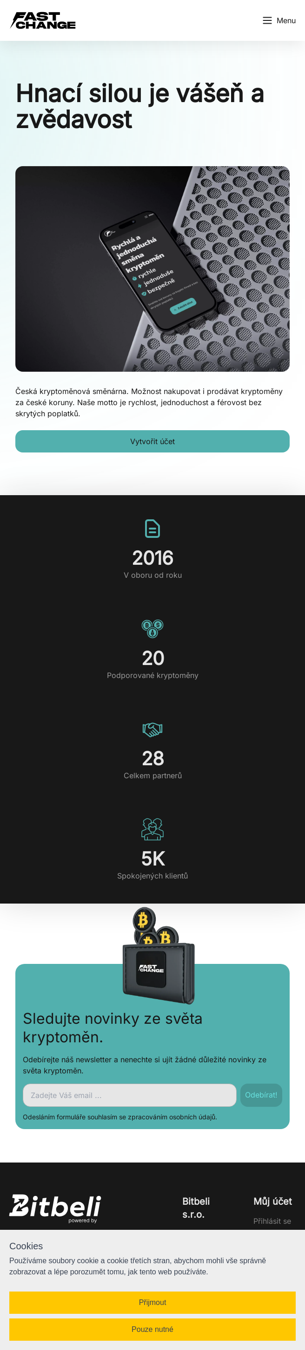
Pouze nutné (152, 1329)
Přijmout (152, 1302)
